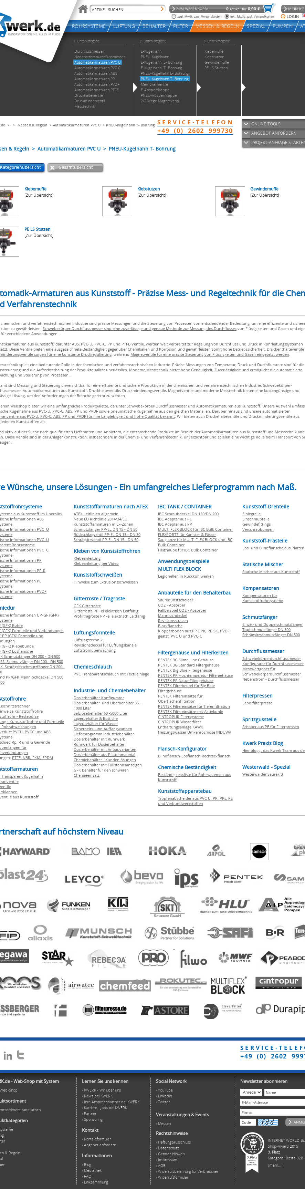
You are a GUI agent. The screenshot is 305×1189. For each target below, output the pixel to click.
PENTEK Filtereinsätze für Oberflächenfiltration (180, 698)
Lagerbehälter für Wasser (96, 723)
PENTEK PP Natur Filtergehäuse (185, 680)
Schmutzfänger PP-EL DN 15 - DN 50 (105, 529)
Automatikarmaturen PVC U (77, 125)
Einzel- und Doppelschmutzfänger (272, 624)
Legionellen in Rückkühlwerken (186, 576)
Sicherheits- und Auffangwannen (103, 728)
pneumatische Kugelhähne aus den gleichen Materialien (160, 411)
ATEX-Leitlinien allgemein (96, 513)
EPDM (47, 757)
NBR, (27, 757)
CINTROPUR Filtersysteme (181, 716)
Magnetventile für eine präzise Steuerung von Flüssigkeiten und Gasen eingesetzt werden (209, 354)
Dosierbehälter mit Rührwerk (99, 739)
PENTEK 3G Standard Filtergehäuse (189, 665)
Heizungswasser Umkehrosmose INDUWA (194, 732)
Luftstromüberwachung (95, 650)
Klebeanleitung (87, 558)
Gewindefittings (256, 524)
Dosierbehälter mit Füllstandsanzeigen (108, 764)
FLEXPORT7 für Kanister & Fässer (187, 534)
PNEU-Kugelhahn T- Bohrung (130, 125)
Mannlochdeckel (172, 615)
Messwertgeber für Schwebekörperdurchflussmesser (271, 671)
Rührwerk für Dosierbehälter (99, 744)
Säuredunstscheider (175, 599)
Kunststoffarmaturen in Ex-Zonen (103, 524)
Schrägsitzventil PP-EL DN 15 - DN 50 (106, 539)
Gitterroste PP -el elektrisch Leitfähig (106, 610)
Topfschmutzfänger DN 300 (266, 629)
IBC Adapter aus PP (175, 524)
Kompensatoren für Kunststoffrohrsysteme (262, 598)
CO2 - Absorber (171, 605)
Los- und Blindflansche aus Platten (273, 547)
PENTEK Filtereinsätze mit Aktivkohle (190, 711)
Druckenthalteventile (285, 349)
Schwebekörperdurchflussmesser (271, 658)
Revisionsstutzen (173, 620)
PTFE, (17, 757)
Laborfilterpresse (257, 702)
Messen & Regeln (33, 125)
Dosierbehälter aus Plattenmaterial (104, 754)
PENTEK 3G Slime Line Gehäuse (185, 659)
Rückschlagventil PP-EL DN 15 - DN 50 (107, 534)
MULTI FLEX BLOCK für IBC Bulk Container (195, 529)
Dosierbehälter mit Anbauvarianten (105, 749)
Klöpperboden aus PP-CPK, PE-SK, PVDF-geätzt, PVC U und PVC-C (194, 633)
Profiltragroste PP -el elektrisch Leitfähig (109, 616)
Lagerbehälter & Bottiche (96, 718)
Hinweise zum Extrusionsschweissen (106, 582)
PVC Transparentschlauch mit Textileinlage (111, 673)
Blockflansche (170, 625)
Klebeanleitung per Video (96, 563)
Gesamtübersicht (76, 167)
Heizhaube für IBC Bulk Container (188, 549)
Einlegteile (251, 513)
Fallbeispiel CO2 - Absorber (182, 610)
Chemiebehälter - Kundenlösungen (105, 759)
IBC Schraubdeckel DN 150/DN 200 (188, 513)
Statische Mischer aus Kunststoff (271, 571)
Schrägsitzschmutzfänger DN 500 (271, 634)
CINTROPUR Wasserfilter (179, 721)
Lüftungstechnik (88, 639)
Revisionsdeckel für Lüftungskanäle (105, 645)
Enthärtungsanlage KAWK (180, 727)
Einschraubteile (256, 518)
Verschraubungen (258, 529)
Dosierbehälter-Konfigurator (99, 697)
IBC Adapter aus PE (175, 518)
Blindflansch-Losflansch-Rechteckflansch (194, 755)
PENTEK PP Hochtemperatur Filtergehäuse (195, 675)
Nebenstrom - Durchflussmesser (270, 679)
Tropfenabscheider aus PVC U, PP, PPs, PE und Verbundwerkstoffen (195, 801)
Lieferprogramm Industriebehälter (104, 733)
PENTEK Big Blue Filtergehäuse (185, 670)
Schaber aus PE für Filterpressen (270, 726)
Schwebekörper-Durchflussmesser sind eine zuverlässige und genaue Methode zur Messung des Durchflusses (139, 328)
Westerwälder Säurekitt (262, 774)
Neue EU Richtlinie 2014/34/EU (100, 518)
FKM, (37, 757)
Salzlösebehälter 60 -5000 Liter (100, 713)
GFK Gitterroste (87, 605)
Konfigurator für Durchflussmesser (273, 663)
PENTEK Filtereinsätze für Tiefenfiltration (194, 706)
